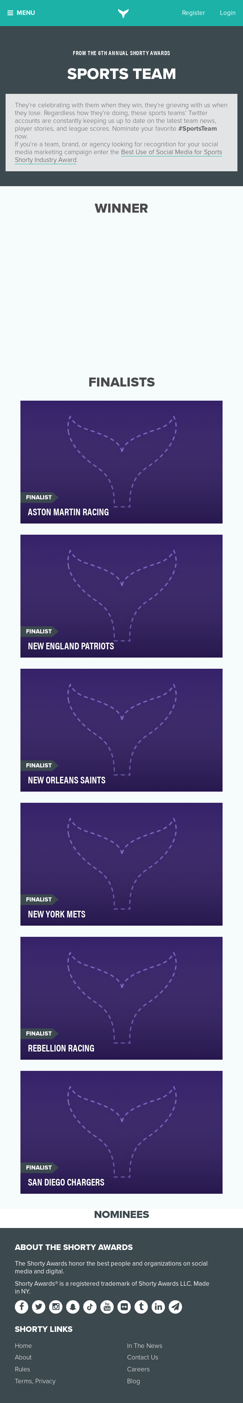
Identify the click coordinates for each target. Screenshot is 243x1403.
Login (228, 13)
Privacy (45, 1381)
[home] (122, 13)
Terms (23, 1381)
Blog (133, 1381)
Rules (22, 1369)
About (23, 1357)
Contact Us (142, 1357)
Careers (138, 1369)
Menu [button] (21, 13)
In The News (144, 1346)
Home (23, 1346)
